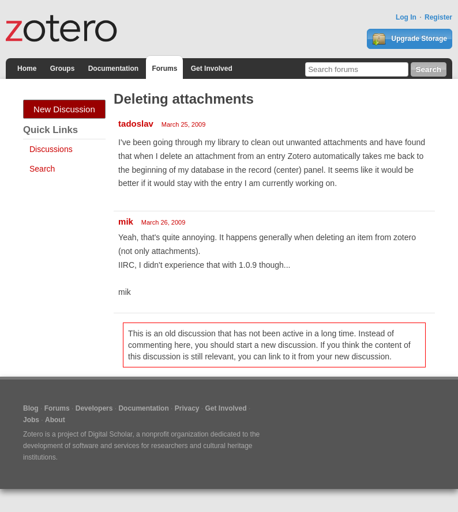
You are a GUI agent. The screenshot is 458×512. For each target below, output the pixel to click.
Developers (94, 408)
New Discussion (64, 109)
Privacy (187, 408)
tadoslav (135, 123)
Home (26, 69)
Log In (406, 17)
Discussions (51, 149)
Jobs (31, 420)
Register (438, 17)
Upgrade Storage (409, 39)
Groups (62, 69)
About (55, 420)
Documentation (113, 69)
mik (125, 221)
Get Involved (211, 69)
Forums (164, 69)
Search (42, 168)
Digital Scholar (110, 434)
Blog (31, 408)
